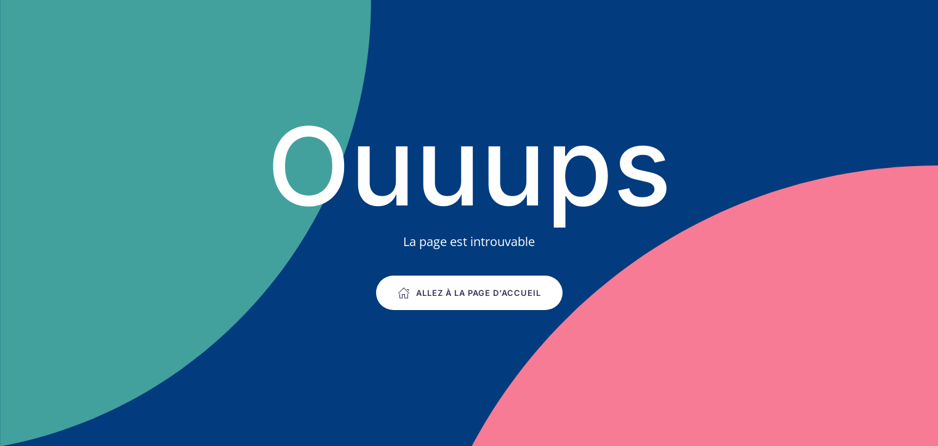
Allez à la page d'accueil (469, 293)
